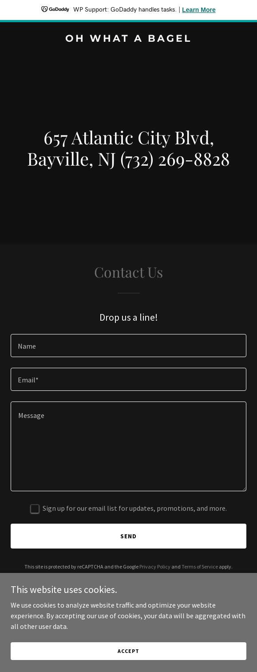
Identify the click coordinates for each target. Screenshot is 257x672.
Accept (128, 651)
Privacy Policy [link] (154, 566)
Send (128, 536)
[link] (128, 39)
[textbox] (128, 345)
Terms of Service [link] (200, 566)
